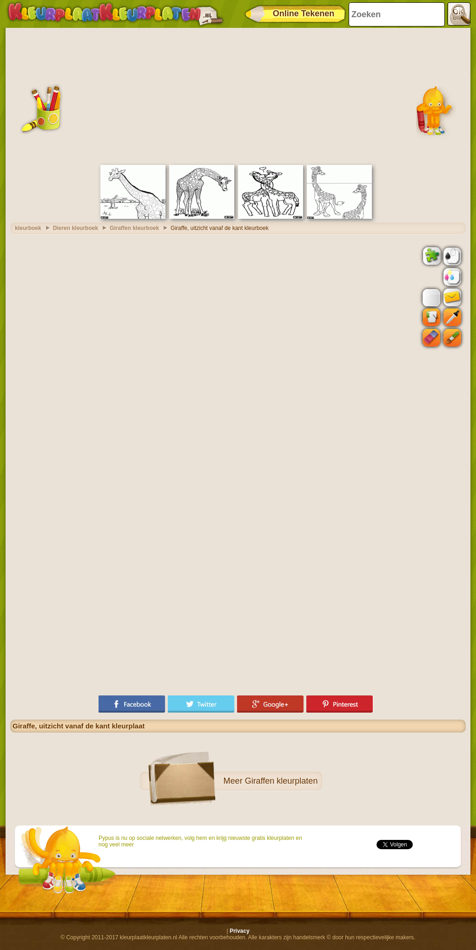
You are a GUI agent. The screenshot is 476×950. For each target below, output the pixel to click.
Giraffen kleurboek (134, 228)
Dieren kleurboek (75, 228)
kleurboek (28, 228)
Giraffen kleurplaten (281, 781)
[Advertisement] (238, 95)
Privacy (240, 931)
